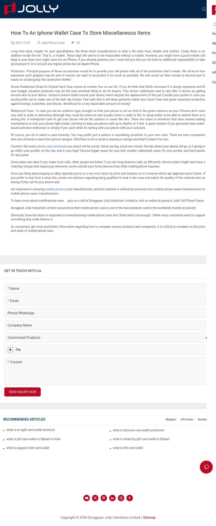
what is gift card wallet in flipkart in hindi (33, 439)
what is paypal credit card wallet (27, 448)
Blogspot (171, 419)
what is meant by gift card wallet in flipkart (141, 439)
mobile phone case (58, 189)
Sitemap (149, 517)
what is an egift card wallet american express (30, 430)
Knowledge (204, 419)
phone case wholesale (52, 146)
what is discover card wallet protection (139, 430)
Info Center (187, 419)
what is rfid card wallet (128, 448)
